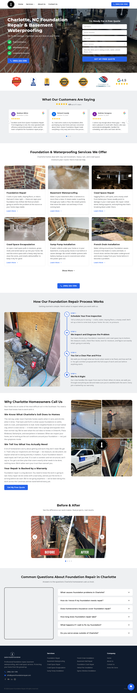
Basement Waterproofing (56, 661)
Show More (68, 271)
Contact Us (52, 4)
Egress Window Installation (86, 671)
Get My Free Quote (104, 59)
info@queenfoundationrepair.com (19, 675)
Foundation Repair (53, 658)
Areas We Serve (112, 668)
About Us (41, 4)
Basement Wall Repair (84, 661)
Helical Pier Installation (85, 668)
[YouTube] (8, 679)
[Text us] (131, 687)
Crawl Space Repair (53, 664)
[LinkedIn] (12, 679)
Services (30, 4)
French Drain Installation (85, 658)
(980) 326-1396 (120, 4)
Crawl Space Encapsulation (56, 668)
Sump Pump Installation (55, 671)
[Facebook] (5, 679)
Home (20, 4)
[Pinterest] (15, 679)
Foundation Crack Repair (85, 664)
